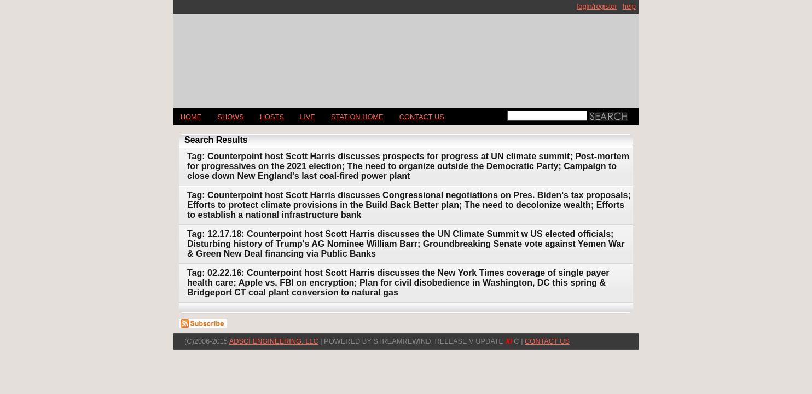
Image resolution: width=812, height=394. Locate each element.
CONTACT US (421, 117)
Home (191, 117)
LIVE (307, 117)
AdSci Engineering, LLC (273, 341)
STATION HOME (357, 117)
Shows (230, 117)
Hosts (272, 117)
